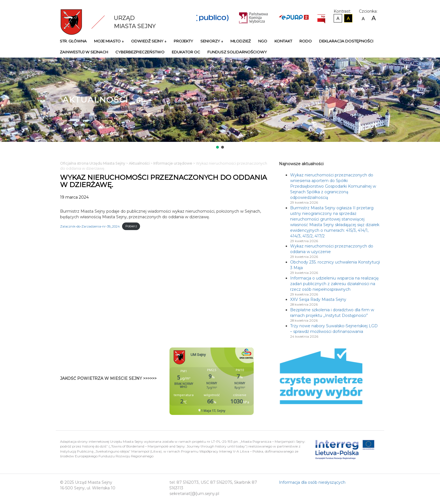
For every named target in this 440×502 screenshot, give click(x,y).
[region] (220, 104)
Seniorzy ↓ (211, 41)
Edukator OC (186, 52)
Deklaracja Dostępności (346, 41)
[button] (217, 147)
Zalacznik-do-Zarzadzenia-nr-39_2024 (90, 226)
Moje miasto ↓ (109, 41)
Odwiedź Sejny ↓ (148, 41)
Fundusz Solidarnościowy (237, 52)
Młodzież (240, 41)
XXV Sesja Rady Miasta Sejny (318, 299)
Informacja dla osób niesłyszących (312, 482)
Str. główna (73, 41)
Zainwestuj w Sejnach (84, 52)
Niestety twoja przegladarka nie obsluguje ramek (225, 381)
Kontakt (283, 41)
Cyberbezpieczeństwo (139, 52)
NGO (262, 41)
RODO (305, 41)
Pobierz (131, 226)
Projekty (183, 41)
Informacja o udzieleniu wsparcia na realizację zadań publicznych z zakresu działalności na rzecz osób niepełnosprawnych (334, 284)
